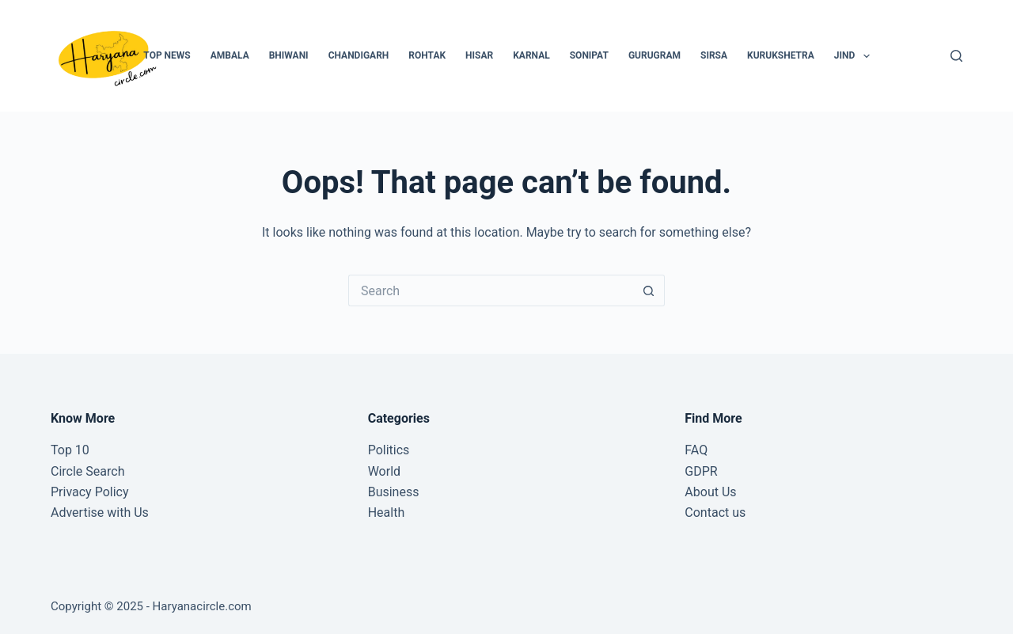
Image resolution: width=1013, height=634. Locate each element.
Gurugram (654, 55)
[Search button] (649, 290)
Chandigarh (358, 55)
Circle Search (87, 471)
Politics (389, 449)
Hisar (479, 55)
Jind (855, 56)
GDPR (701, 471)
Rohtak (427, 55)
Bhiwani (289, 55)
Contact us (715, 512)
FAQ (696, 449)
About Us (710, 491)
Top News (166, 55)
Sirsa (713, 55)
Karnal (531, 55)
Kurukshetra (780, 55)
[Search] (956, 56)
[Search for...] (490, 290)
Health (386, 512)
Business (393, 491)
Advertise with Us (100, 512)
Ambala (230, 55)
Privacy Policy (90, 491)
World (384, 471)
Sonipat (589, 55)
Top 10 (70, 449)
